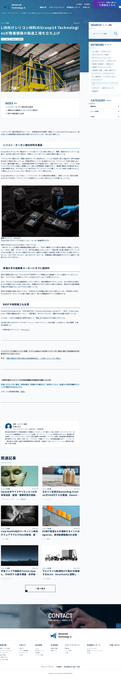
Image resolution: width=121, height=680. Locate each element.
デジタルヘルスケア (98, 61)
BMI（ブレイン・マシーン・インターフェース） (105, 84)
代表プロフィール (39, 650)
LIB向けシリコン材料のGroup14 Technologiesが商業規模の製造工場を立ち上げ (46, 13)
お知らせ (86, 7)
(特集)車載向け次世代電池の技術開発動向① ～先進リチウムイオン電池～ (33, 358)
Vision (37, 648)
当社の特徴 (3, 655)
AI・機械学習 (96, 76)
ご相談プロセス (4, 657)
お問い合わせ (114, 645)
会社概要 (37, 653)
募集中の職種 (54, 648)
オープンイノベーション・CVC (101, 58)
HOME (4, 13)
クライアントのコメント (6, 650)
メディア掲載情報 (23, 650)
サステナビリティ (109, 73)
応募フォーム (54, 650)
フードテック (96, 73)
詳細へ (23, 391)
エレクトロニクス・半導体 (100, 54)
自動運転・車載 (97, 70)
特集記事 (93, 106)
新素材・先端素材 (17, 39)
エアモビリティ (106, 51)
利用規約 (59, 666)
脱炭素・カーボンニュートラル (101, 67)
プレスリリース (23, 653)
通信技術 (95, 91)
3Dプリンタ (95, 88)
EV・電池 (6, 39)
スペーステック (97, 80)
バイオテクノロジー (110, 76)
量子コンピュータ (108, 88)
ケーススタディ (4, 653)
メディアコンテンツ (56, 7)
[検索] (116, 33)
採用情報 (87, 4)
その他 (92, 116)
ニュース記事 (5, 23)
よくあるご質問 (4, 659)
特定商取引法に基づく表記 (72, 666)
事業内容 (43, 7)
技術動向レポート (73, 7)
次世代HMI (109, 64)
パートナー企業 (39, 655)
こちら (26, 329)
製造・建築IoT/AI (110, 70)
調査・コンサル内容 (5, 648)
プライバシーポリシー (47, 666)
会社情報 (79, 4)
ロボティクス (112, 61)
